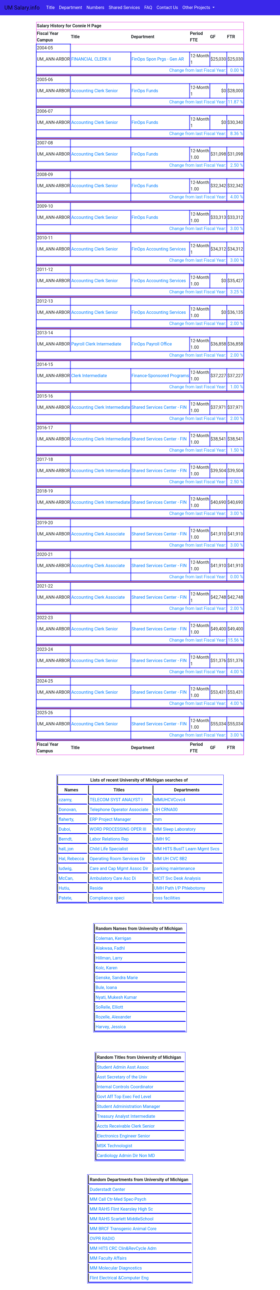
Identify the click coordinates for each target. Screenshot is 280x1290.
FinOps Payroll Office (152, 344)
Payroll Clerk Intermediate (96, 344)
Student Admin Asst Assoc (123, 1067)
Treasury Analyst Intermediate (126, 1116)
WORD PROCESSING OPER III (118, 829)
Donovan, (68, 809)
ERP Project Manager (110, 819)
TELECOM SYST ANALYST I (116, 799)
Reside (96, 888)
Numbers (95, 7)
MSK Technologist (114, 1145)
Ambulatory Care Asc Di (113, 878)
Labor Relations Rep (109, 839)
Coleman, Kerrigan (113, 938)
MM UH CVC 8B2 (170, 858)
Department (70, 7)
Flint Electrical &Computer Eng (119, 1277)
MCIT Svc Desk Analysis (177, 878)
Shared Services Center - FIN (159, 407)
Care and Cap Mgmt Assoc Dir (119, 868)
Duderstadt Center (107, 1189)
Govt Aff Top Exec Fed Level (124, 1096)
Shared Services (124, 7)
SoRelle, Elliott (109, 1007)
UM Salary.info (22, 7)
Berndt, (65, 839)
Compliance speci (107, 898)
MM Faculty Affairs (108, 1258)
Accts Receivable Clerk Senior (126, 1126)
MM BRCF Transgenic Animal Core (123, 1228)
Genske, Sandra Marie (117, 977)
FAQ (148, 7)
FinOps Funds (145, 90)
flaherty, (66, 819)
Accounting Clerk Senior (94, 90)
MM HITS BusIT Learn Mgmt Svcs (187, 848)
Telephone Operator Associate (119, 809)
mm (158, 819)
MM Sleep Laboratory (175, 829)
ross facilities (167, 898)
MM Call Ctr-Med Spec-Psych (118, 1199)
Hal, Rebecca (71, 858)
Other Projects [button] (196, 7)
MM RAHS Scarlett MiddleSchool (121, 1219)
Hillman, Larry (109, 958)
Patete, (65, 898)
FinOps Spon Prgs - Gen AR (158, 59)
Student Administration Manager (128, 1106)
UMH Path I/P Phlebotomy (179, 888)
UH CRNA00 (166, 809)
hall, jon (66, 848)
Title (50, 7)
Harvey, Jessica (111, 1026)
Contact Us (167, 7)
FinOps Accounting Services (159, 249)
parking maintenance (174, 868)
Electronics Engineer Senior (123, 1136)
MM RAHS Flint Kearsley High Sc (121, 1209)
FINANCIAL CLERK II (91, 59)
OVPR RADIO (102, 1238)
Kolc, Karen (107, 967)
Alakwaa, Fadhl (110, 948)
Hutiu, (64, 888)
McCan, (66, 878)
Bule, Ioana (106, 987)
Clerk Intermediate (89, 375)
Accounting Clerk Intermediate (100, 407)
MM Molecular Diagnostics (116, 1268)
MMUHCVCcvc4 (169, 799)
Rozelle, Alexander (113, 1017)
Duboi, (65, 829)
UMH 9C (162, 839)
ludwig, (65, 868)
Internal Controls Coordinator (125, 1086)
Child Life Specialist (109, 848)
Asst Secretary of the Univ (122, 1077)
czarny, (65, 799)
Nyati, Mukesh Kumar (116, 997)
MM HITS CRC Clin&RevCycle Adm (123, 1248)
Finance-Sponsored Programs (160, 375)
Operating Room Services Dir (117, 858)
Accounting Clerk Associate (98, 534)
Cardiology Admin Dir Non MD (126, 1155)
